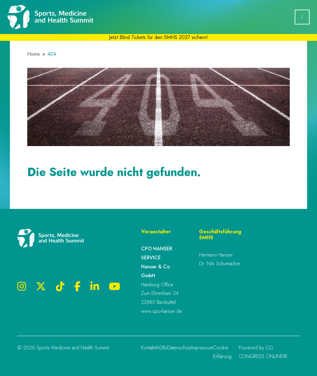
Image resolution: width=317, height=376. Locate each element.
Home (33, 54)
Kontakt (148, 347)
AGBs (161, 347)
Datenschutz (179, 347)
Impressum (202, 347)
